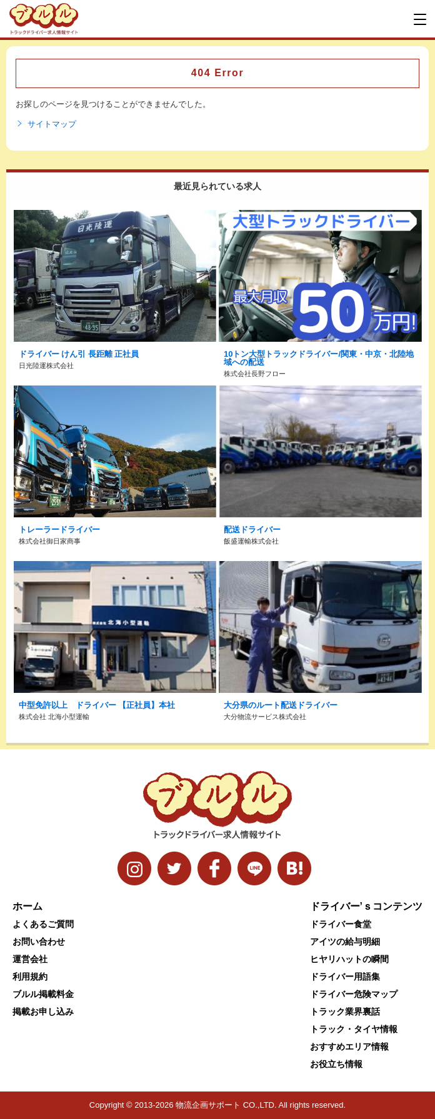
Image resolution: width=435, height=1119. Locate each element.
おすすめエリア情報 (349, 1047)
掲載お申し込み (43, 1012)
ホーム (27, 906)
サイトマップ (46, 124)
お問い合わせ (38, 942)
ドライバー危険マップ (354, 994)
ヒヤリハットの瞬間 (349, 959)
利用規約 (30, 977)
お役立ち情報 (336, 1064)
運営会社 (30, 959)
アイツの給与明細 (345, 942)
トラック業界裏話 (345, 1012)
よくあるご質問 (43, 924)
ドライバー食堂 (340, 924)
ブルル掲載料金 (43, 994)
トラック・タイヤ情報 (354, 1029)
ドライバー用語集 (345, 977)
